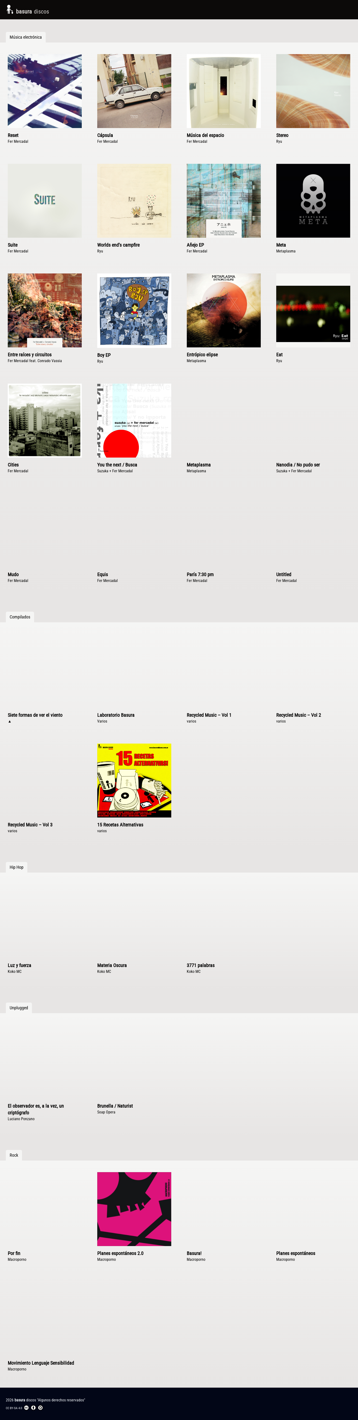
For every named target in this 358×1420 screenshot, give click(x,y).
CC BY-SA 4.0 (24, 1407)
